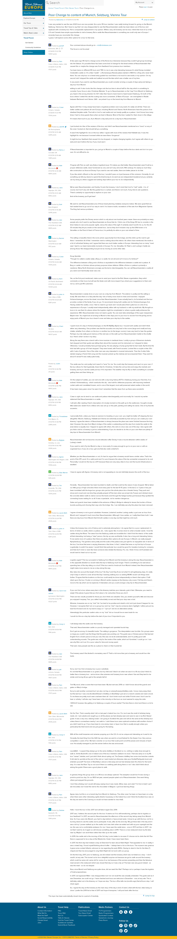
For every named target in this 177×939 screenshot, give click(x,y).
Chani (61, 326)
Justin (58, 364)
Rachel (61, 238)
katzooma (59, 20)
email (121, 912)
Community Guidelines (33, 47)
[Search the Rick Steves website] (74, 3)
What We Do (42, 913)
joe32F (61, 46)
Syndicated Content (106, 915)
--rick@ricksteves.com (104, 45)
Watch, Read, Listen (31, 33)
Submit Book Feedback (66, 925)
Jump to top (150, 896)
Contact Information (45, 911)
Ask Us (60, 915)
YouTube (131, 925)
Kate (60, 166)
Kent (60, 279)
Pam (60, 61)
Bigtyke (61, 440)
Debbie (61, 810)
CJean (61, 107)
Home (50, 8)
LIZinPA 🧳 (63, 127)
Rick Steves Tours (71, 8)
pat (60, 670)
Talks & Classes (63, 918)
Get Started (29, 43)
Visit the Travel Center (66, 920)
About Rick (28, 13)
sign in (146, 7)
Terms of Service (81, 937)
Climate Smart (43, 920)
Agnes (61, 457)
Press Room (103, 920)
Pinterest (121, 931)
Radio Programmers (106, 913)
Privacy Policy (93, 937)
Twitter (126, 931)
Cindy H (62, 624)
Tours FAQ (61, 913)
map (131, 912)
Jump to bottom (149, 20)
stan (60, 220)
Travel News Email (85, 911)
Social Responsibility (45, 918)
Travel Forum (59, 8)
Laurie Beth (63, 513)
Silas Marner (63, 473)
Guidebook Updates (65, 923)
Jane (61, 188)
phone (126, 912)
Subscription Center (85, 915)
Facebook (121, 925)
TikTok (135, 925)
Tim (60, 486)
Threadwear (63, 416)
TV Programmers (105, 911)
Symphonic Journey (106, 918)
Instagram (126, 925)
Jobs (39, 923)
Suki (60, 204)
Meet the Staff (43, 915)
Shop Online (28, 52)
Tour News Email (84, 913)
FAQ (59, 911)
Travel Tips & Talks (30, 28)
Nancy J (62, 150)
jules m (61, 294)
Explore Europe (29, 18)
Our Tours (27, 23)
